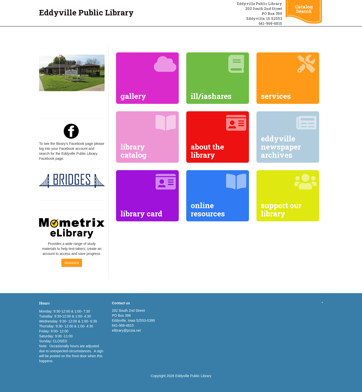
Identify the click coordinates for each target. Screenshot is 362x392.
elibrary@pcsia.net (126, 330)
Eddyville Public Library (86, 12)
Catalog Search (304, 9)
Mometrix (71, 263)
